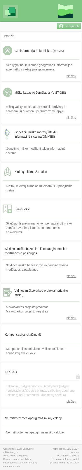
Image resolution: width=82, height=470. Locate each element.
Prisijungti (72, 26)
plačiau (71, 76)
